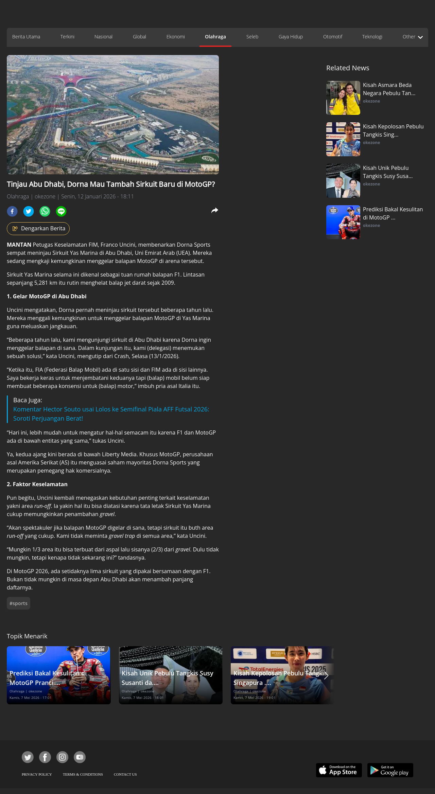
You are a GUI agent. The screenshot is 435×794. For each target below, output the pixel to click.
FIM (93, 244)
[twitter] (28, 211)
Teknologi (372, 36)
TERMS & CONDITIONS (83, 774)
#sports (19, 603)
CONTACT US (125, 774)
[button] (326, 675)
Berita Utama (26, 36)
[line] (61, 211)
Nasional (103, 36)
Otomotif (332, 36)
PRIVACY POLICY (37, 774)
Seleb (252, 36)
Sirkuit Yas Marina (75, 253)
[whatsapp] (44, 211)
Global (139, 36)
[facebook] (12, 211)
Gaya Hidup (291, 36)
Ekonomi (176, 36)
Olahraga (215, 36)
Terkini (67, 36)
